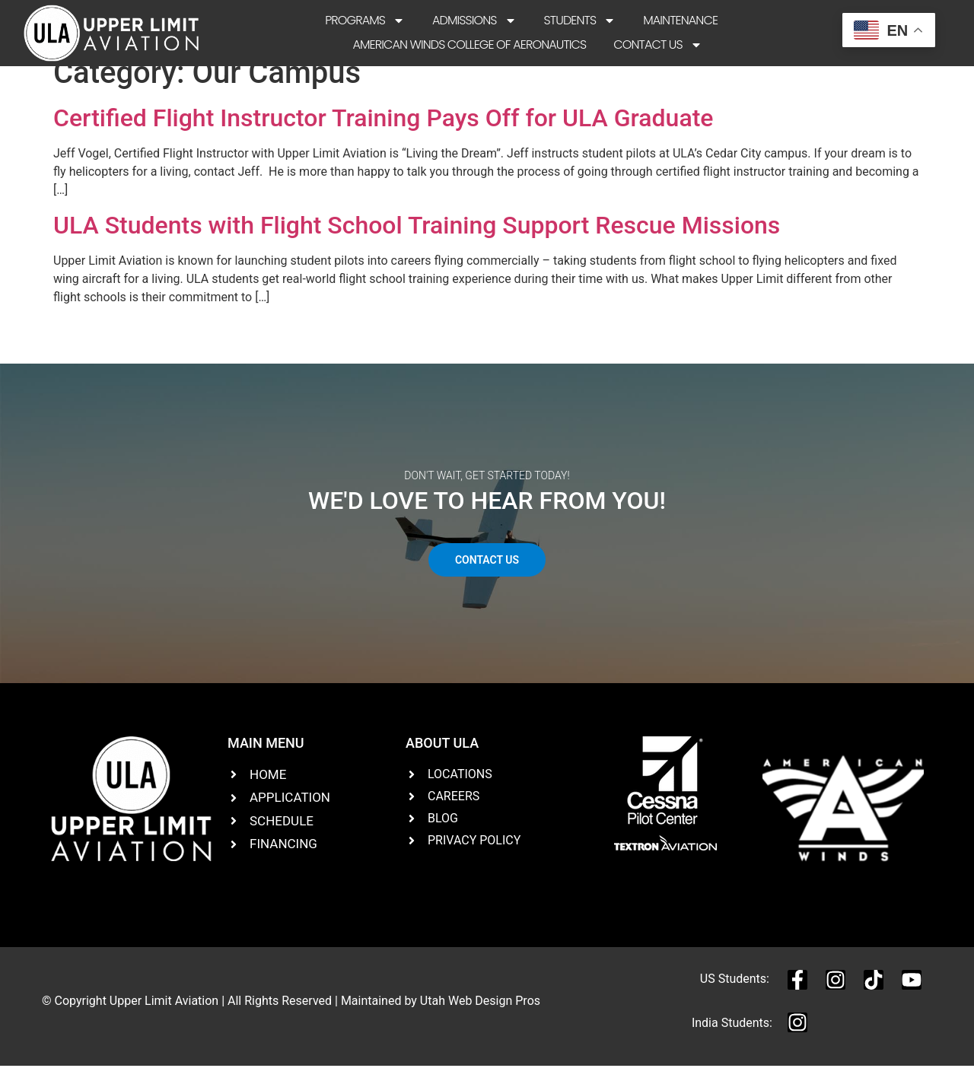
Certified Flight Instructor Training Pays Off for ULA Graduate (383, 135)
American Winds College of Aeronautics (469, 44)
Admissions (474, 20)
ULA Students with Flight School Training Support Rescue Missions (416, 242)
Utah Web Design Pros (480, 1017)
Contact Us (657, 45)
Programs (365, 20)
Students (580, 20)
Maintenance (680, 20)
